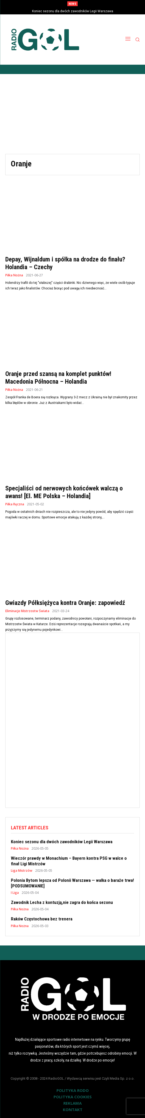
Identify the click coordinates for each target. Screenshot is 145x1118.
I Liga (15, 892)
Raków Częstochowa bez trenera (41, 919)
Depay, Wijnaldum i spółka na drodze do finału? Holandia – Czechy (65, 263)
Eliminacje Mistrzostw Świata (27, 611)
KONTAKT (72, 1109)
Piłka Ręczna (14, 504)
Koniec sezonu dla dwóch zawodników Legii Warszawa (72, 11)
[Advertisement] (72, 114)
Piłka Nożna (14, 275)
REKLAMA (72, 1103)
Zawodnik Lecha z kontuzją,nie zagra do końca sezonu (62, 902)
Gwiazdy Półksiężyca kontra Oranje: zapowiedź (65, 603)
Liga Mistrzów (21, 870)
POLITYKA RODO (72, 1090)
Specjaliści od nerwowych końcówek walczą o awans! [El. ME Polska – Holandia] (64, 492)
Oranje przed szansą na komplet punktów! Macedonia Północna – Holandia (58, 377)
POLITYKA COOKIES (73, 1096)
